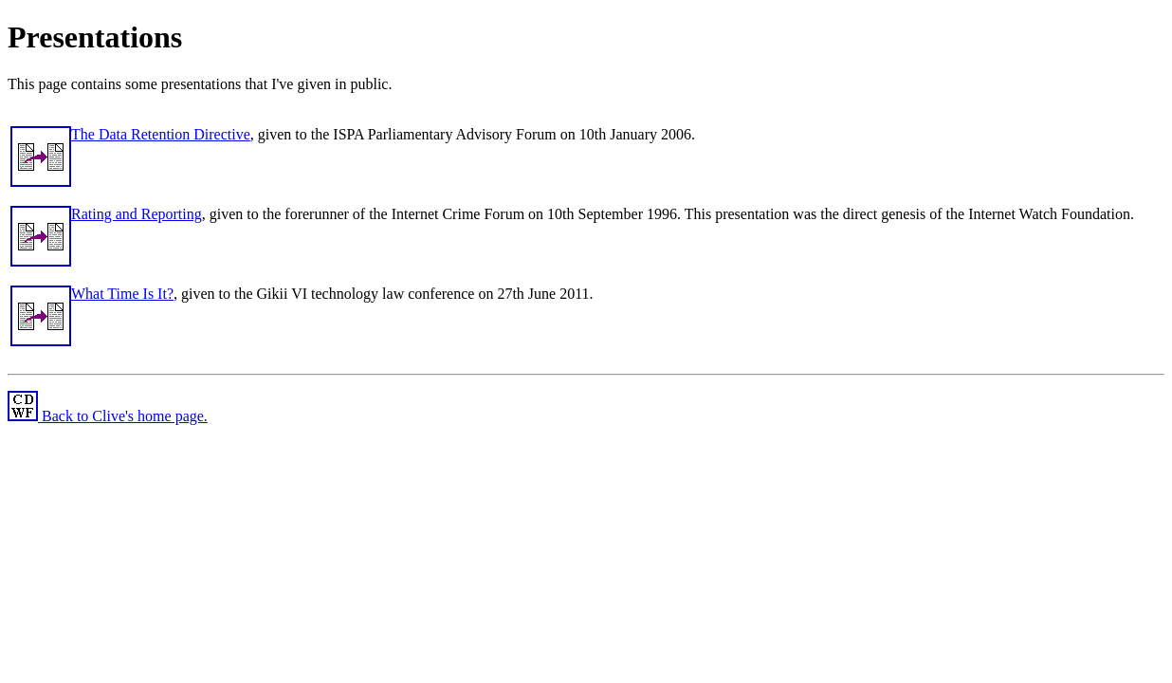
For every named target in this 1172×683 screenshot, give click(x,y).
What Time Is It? (122, 294)
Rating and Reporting (136, 214)
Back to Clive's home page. (108, 416)
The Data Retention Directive (160, 134)
